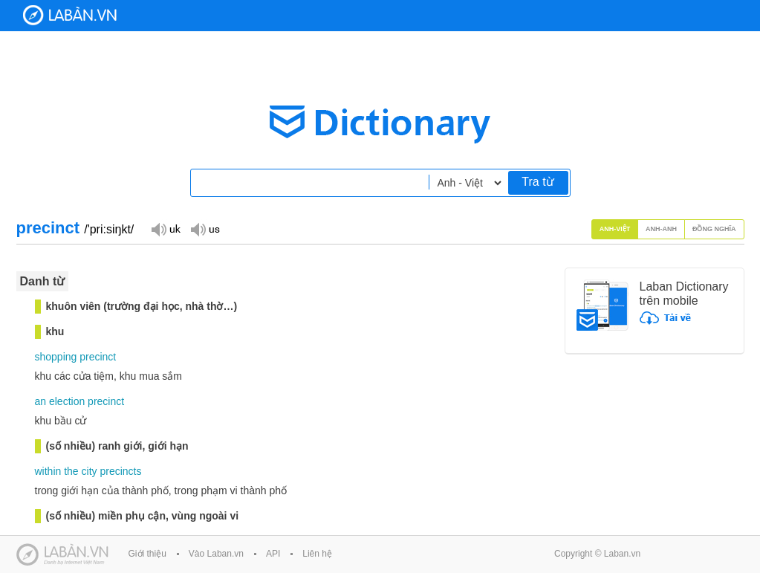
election (67, 401)
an (41, 401)
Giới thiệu (147, 553)
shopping (56, 357)
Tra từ (537, 181)
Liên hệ (317, 553)
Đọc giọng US (205, 228)
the (71, 471)
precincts (120, 471)
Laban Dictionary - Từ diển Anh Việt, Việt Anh (70, 15)
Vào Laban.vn (216, 553)
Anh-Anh (661, 229)
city (89, 471)
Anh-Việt (615, 229)
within (48, 471)
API (273, 553)
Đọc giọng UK (166, 228)
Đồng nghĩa (714, 229)
